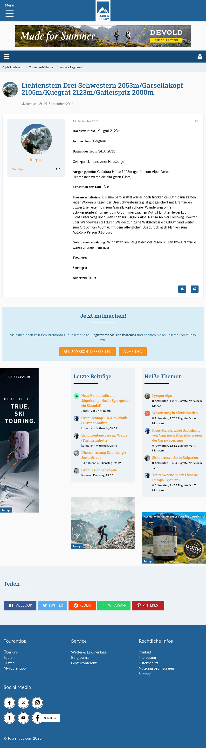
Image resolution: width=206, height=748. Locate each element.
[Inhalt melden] (182, 289)
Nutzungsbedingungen (156, 668)
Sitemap (145, 674)
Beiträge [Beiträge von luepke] (17, 169)
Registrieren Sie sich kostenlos (113, 335)
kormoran (87, 428)
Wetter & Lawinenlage (89, 652)
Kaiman (86, 475)
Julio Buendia (90, 463)
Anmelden (133, 351)
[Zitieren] (195, 289)
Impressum (147, 657)
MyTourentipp (15, 668)
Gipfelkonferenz (84, 663)
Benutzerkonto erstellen (87, 351)
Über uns (11, 652)
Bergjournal (80, 657)
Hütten (9, 663)
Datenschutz (148, 663)
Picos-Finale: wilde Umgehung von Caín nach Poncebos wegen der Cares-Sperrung (177, 435)
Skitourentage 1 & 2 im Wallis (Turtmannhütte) (104, 438)
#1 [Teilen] (197, 121)
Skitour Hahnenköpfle (99, 470)
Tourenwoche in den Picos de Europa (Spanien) (175, 477)
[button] (6, 56)
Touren (9, 657)
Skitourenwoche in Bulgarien (175, 457)
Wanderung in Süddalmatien (175, 413)
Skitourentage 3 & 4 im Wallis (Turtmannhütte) (104, 420)
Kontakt (145, 652)
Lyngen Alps (162, 395)
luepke (31, 104)
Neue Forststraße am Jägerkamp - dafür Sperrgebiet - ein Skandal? (106, 400)
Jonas (85, 410)
